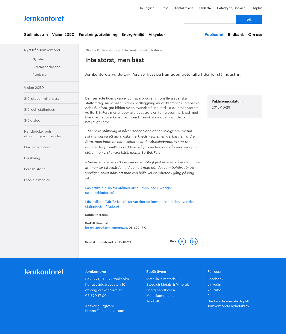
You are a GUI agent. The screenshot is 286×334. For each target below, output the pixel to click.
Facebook (215, 278)
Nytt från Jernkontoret (42, 49)
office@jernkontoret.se (103, 289)
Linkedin (214, 284)
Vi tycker (157, 35)
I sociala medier (37, 179)
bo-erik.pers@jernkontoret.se (106, 227)
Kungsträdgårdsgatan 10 (105, 284)
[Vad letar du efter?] (210, 19)
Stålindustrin (36, 35)
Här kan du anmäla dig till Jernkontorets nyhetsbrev (228, 303)
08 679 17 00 (96, 295)
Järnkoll (152, 300)
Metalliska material (161, 278)
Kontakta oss (183, 7)
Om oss (255, 35)
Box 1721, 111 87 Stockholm (107, 278)
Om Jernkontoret (38, 146)
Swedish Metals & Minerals (167, 284)
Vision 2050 (63, 35)
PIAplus (256, 7)
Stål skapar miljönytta (41, 98)
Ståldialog (32, 120)
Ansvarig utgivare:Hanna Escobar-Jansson (104, 308)
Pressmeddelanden (46, 66)
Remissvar (40, 74)
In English (147, 7)
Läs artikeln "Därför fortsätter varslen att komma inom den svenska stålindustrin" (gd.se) (139, 203)
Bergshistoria (34, 168)
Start (89, 49)
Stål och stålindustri (40, 109)
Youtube (214, 289)
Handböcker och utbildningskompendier (43, 133)
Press (164, 7)
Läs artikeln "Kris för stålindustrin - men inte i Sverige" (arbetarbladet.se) (128, 190)
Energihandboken (160, 289)
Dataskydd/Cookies (231, 7)
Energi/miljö (133, 35)
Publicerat (214, 35)
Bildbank (236, 35)
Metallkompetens (160, 295)
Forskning (32, 157)
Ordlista (205, 7)
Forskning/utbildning (98, 35)
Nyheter (38, 58)
